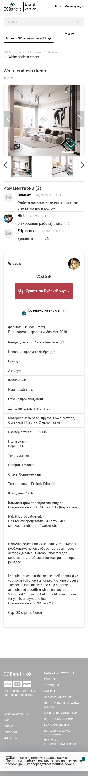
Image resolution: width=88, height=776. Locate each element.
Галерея (49, 691)
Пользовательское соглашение (57, 732)
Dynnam (24, 195)
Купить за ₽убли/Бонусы (43, 290)
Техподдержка (14, 713)
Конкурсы (11, 731)
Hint (21, 215)
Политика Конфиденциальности (60, 742)
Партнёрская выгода (59, 719)
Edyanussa (27, 231)
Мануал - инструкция (59, 673)
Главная (50, 679)
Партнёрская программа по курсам (63, 705)
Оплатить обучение (58, 697)
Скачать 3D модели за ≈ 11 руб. (29, 38)
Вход (58, 6)
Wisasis (14, 263)
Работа (8, 725)
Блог (7, 719)
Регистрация (74, 6)
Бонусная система (57, 724)
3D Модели (51, 685)
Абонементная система (60, 712)
